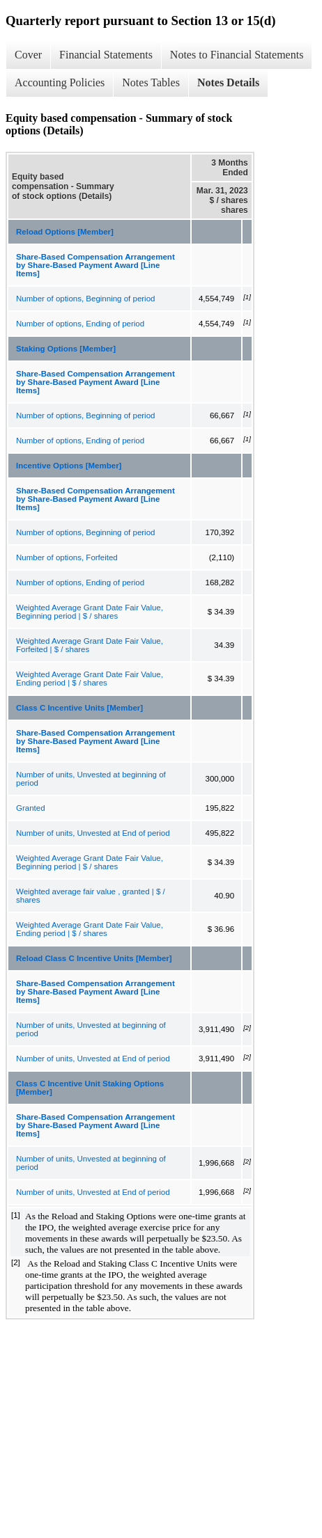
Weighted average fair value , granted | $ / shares (90, 895)
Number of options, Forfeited (67, 557)
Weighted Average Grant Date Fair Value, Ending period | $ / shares (89, 678)
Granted (30, 808)
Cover (28, 55)
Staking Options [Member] (66, 348)
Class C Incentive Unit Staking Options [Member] (90, 1087)
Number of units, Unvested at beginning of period (91, 778)
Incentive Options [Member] (68, 465)
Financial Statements (106, 55)
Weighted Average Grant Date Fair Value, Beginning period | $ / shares (89, 611)
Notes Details (228, 82)
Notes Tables (151, 82)
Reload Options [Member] (65, 232)
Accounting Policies (60, 82)
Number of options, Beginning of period (85, 298)
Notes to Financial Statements (237, 55)
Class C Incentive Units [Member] (79, 708)
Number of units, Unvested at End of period (93, 833)
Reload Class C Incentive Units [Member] (94, 958)
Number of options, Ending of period (80, 323)
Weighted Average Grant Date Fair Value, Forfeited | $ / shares (89, 645)
